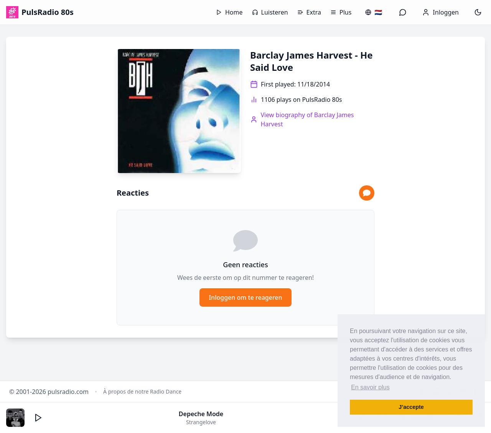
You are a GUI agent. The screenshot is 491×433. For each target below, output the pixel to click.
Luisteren (270, 12)
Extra (309, 12)
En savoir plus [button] (370, 387)
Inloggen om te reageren (245, 297)
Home (229, 12)
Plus (340, 12)
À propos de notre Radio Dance (142, 391)
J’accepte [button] (411, 407)
